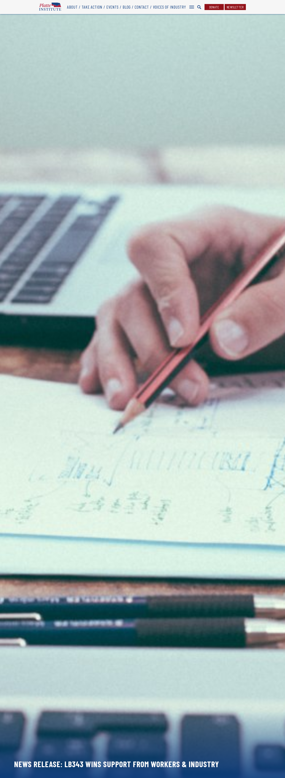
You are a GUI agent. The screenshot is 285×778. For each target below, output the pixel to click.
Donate (214, 7)
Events (112, 6)
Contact (142, 6)
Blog (127, 6)
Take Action (92, 6)
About (72, 6)
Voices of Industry (169, 6)
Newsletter (235, 7)
